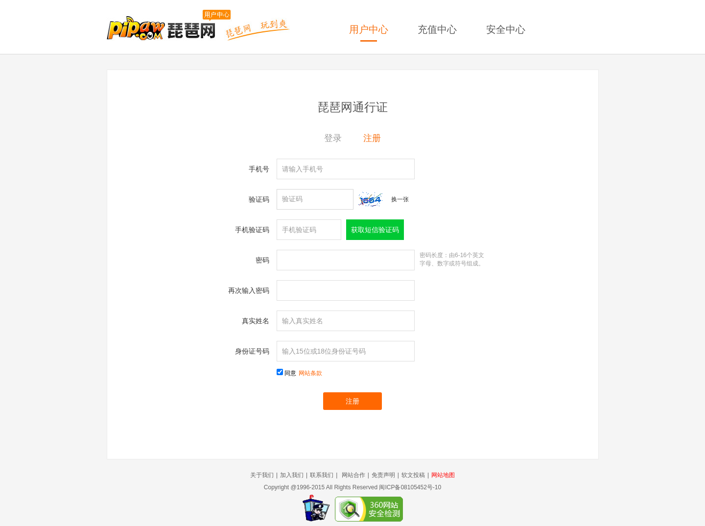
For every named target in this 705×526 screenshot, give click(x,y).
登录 (333, 138)
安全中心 (505, 29)
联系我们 (321, 475)
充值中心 (437, 29)
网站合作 (353, 475)
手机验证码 (252, 230)
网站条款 (310, 373)
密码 (262, 260)
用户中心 (368, 29)
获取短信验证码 (375, 230)
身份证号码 (252, 351)
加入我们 (292, 475)
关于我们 (262, 475)
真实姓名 (255, 321)
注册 (372, 138)
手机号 (259, 169)
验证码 (259, 199)
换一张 (400, 199)
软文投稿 (413, 475)
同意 (303, 373)
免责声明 (383, 475)
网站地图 (443, 475)
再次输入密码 (248, 290)
